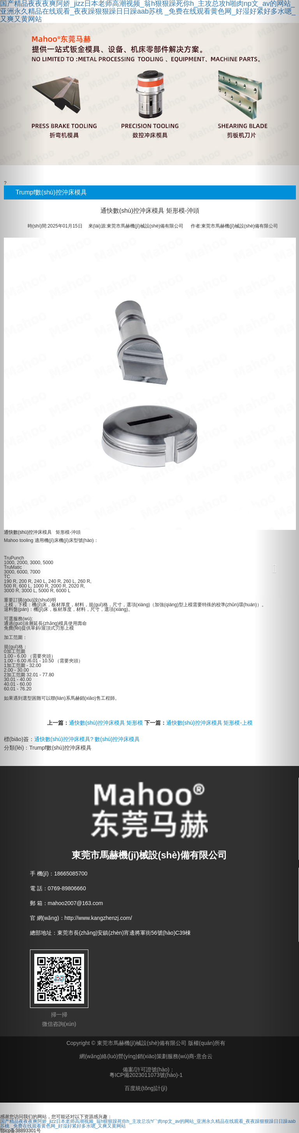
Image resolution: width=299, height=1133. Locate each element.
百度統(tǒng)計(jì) (146, 1088)
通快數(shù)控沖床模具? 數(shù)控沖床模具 (87, 739)
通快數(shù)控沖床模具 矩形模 (106, 723)
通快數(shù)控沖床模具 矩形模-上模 (209, 723)
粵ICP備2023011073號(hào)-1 (146, 1075)
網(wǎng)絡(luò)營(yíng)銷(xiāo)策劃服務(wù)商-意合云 (146, 1056)
